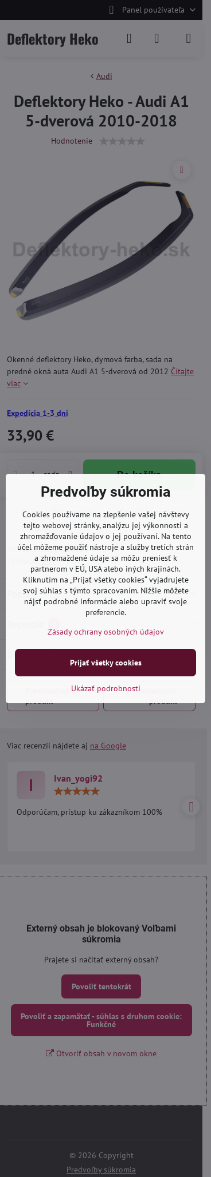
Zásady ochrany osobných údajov (106, 632)
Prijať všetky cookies (106, 662)
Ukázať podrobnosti (105, 688)
